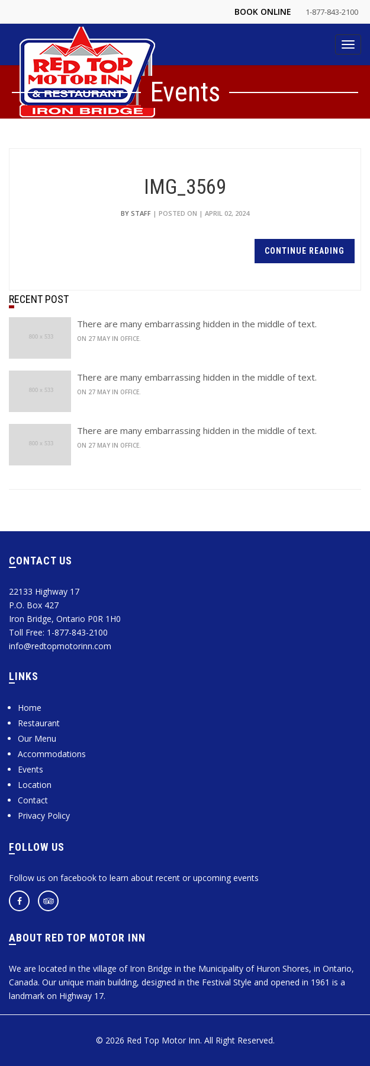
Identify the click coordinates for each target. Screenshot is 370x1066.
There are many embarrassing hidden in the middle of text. (197, 324)
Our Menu (37, 738)
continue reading (305, 251)
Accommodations (52, 753)
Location (35, 784)
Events (30, 769)
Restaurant (39, 723)
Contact (33, 800)
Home (29, 707)
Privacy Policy (44, 815)
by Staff (136, 213)
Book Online (262, 11)
